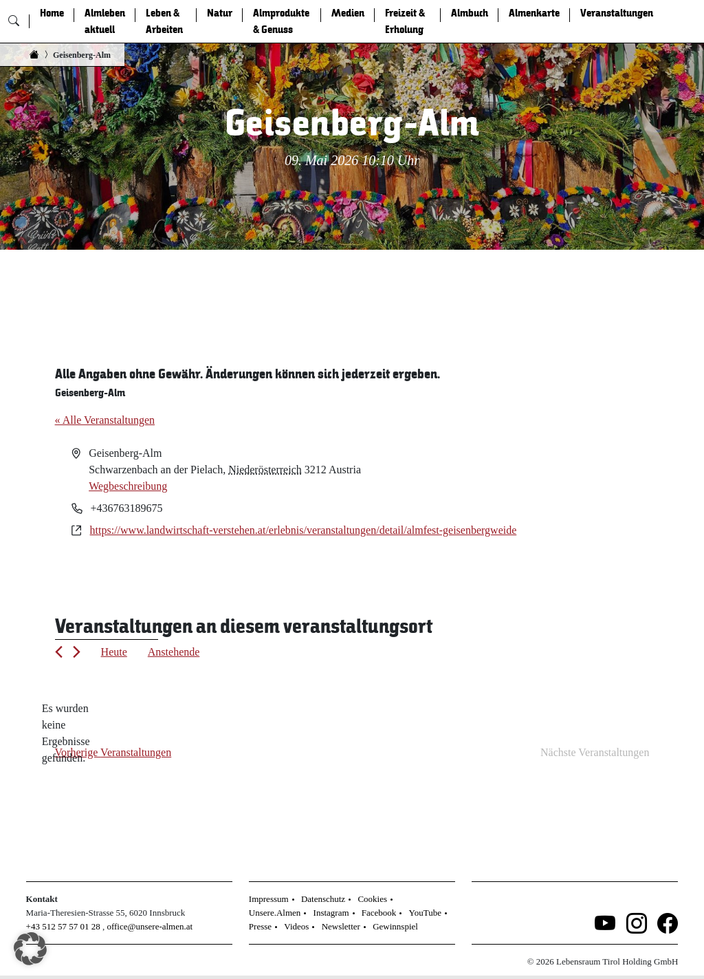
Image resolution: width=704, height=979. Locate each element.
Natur (219, 13)
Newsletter (341, 926)
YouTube (425, 912)
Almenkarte (534, 13)
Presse (260, 926)
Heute (114, 652)
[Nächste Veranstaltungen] (76, 651)
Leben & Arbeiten (164, 21)
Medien (347, 13)
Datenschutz (323, 899)
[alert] (66, 733)
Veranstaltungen (616, 13)
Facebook (379, 912)
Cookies (372, 899)
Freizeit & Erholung (405, 21)
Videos (296, 926)
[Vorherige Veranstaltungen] (59, 651)
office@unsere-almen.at (149, 926)
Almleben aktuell (105, 21)
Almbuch (469, 13)
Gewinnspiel (395, 926)
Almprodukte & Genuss (281, 21)
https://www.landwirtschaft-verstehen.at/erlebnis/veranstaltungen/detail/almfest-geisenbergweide (303, 530)
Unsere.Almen (274, 912)
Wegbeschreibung (128, 486)
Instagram (331, 912)
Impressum (269, 899)
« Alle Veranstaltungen (105, 420)
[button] (30, 948)
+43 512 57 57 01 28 (63, 926)
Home (52, 13)
